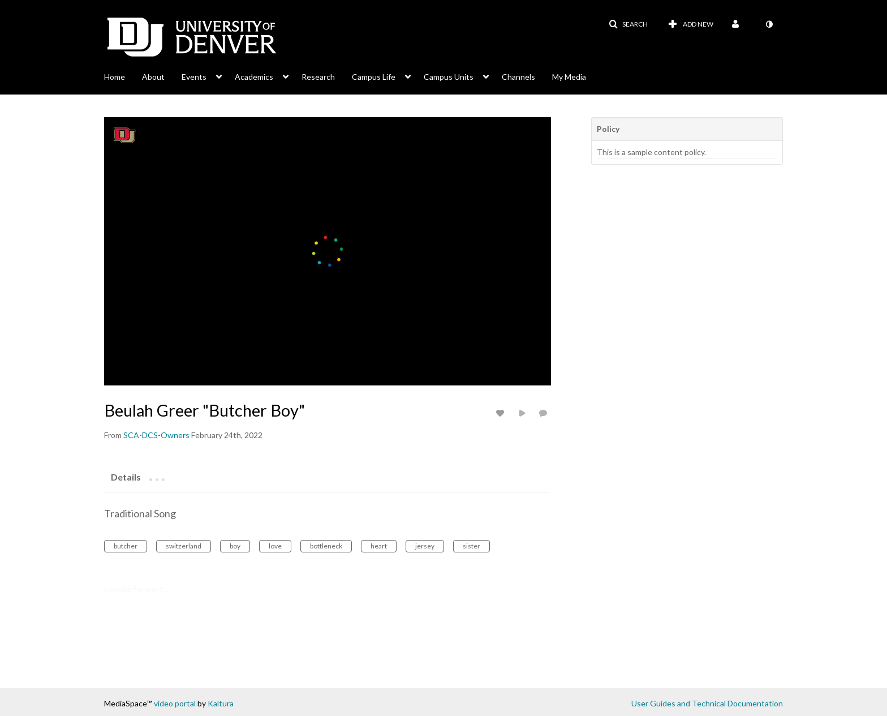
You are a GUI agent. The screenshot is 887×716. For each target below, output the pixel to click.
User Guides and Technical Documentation (707, 703)
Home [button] (114, 77)
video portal (175, 703)
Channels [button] (518, 77)
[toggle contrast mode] (769, 24)
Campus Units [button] (448, 77)
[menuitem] (123, 76)
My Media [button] (569, 77)
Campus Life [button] (373, 77)
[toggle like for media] (502, 413)
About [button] (153, 77)
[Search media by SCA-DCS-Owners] (156, 435)
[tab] (126, 476)
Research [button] (318, 77)
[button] (628, 24)
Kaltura (221, 703)
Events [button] (194, 77)
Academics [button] (254, 77)
